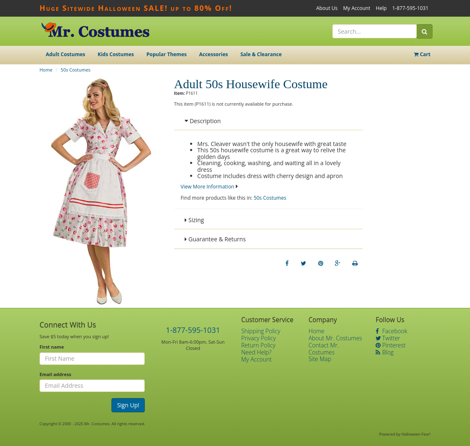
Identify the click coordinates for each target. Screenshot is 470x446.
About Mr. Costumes (335, 338)
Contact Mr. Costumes (324, 348)
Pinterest (391, 345)
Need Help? (256, 352)
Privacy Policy (258, 338)
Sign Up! (128, 405)
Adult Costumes (65, 54)
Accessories (213, 54)
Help (381, 8)
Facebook (391, 331)
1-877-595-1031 (410, 8)
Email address (55, 374)
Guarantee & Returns (215, 239)
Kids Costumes (116, 54)
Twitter (388, 338)
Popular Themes (166, 54)
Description (202, 121)
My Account (356, 8)
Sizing (194, 220)
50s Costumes (76, 70)
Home (46, 70)
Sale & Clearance (261, 54)
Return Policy (258, 345)
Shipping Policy (260, 331)
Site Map (320, 359)
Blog (384, 352)
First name (52, 347)
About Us (326, 8)
